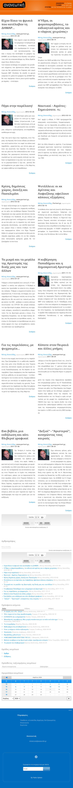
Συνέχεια (32, 86)
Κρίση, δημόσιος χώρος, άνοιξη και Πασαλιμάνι (15, 189)
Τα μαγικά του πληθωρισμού (25, 643)
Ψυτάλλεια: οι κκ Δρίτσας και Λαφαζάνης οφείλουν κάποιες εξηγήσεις (53, 191)
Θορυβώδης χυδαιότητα (22, 635)
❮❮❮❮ (26, 523)
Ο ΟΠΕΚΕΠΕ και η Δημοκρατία (24, 617)
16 (6, 689)
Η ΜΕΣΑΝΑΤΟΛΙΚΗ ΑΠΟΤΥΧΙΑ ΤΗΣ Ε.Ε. (26, 637)
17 (6, 692)
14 (6, 684)
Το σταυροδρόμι (20, 624)
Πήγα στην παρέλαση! (17, 106)
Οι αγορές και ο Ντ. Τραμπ (24, 611)
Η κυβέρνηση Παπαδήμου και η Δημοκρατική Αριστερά (54, 263)
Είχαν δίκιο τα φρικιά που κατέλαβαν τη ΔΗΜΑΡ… (17, 24)
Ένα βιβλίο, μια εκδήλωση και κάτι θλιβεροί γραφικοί (15, 434)
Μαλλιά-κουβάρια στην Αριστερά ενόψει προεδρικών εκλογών (36, 640)
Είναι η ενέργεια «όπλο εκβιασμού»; (27, 629)
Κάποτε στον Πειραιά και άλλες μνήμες (53, 346)
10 (50, 686)
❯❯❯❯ (46, 523)
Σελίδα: (31, 517)
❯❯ (41, 523)
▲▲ (70, 710)
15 (6, 687)
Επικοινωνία (24, 723)
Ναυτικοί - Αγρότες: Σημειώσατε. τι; (52, 107)
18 (6, 694)
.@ (37, 741)
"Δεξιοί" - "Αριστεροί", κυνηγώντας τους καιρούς (54, 434)
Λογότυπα (23, 725)
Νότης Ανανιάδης (8, 34)
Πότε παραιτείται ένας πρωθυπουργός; (30, 614)
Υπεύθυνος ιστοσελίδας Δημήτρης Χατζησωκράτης (38, 720)
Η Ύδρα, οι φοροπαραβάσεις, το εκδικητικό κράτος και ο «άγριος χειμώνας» (54, 26)
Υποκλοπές (19, 632)
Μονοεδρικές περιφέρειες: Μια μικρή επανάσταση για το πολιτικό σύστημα (33, 620)
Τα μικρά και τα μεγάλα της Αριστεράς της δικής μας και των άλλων (18, 265)
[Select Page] (37, 517)
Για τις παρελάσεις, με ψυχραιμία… (18, 346)
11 (59, 686)
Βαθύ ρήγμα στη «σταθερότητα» (26, 627)
